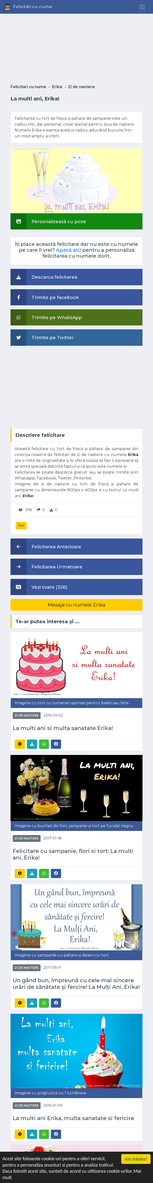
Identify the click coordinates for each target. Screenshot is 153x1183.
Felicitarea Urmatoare (46, 567)
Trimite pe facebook (45, 297)
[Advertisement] (76, 47)
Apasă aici (68, 250)
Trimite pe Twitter (42, 337)
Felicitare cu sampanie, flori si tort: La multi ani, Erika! (73, 854)
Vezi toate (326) (39, 587)
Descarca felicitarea (44, 277)
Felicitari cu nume (28, 86)
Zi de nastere (81, 86)
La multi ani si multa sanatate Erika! (63, 728)
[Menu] (142, 7)
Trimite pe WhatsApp (46, 317)
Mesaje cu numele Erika (76, 605)
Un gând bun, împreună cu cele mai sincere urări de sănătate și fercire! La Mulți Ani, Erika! (76, 983)
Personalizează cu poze (48, 221)
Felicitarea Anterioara (46, 546)
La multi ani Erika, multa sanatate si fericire (73, 1118)
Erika (57, 86)
